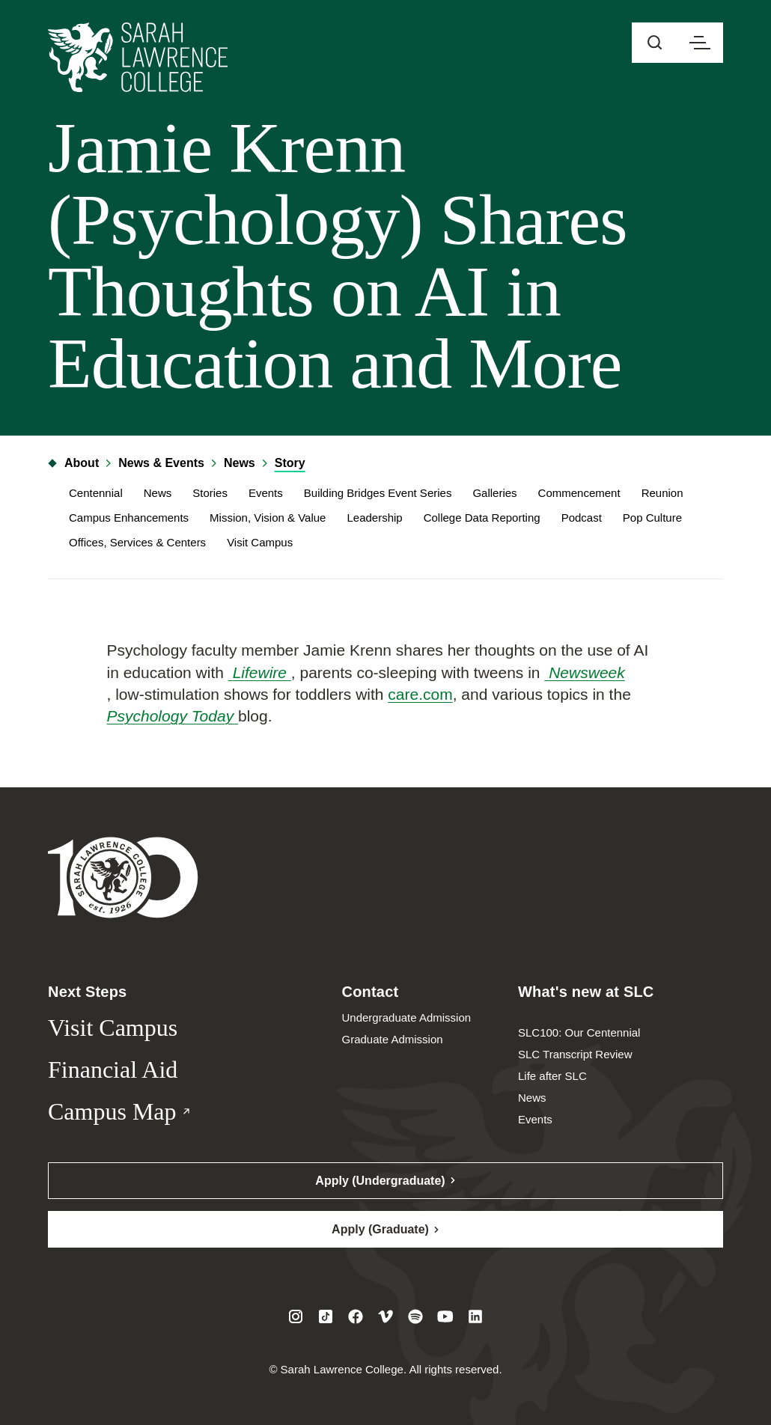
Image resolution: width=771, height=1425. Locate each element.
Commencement (579, 492)
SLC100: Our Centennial (579, 1032)
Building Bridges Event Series (378, 492)
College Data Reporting (482, 517)
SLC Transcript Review (575, 1054)
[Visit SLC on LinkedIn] (475, 1316)
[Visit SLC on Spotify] (415, 1316)
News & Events (161, 463)
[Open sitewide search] (655, 42)
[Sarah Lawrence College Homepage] (123, 876)
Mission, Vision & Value (268, 517)
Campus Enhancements (129, 517)
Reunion (662, 492)
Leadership (374, 517)
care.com (420, 694)
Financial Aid (112, 1069)
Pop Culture (652, 517)
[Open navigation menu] (699, 42)
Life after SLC (552, 1075)
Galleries (494, 492)
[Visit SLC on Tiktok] (326, 1316)
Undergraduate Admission (407, 1017)
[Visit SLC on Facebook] (356, 1316)
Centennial (96, 492)
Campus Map (144, 1112)
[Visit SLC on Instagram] (296, 1316)
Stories (210, 492)
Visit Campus (260, 542)
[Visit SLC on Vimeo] (385, 1316)
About (73, 463)
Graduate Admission (392, 1039)
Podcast (581, 517)
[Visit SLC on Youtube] (445, 1316)
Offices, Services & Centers (137, 542)
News (239, 463)
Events (266, 492)
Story (290, 463)
